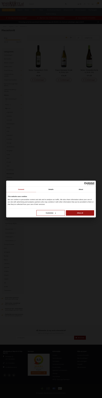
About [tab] (81, 189)
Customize (51, 213)
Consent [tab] (21, 189)
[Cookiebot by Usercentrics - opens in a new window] (85, 183)
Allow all (80, 213)
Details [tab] (51, 189)
